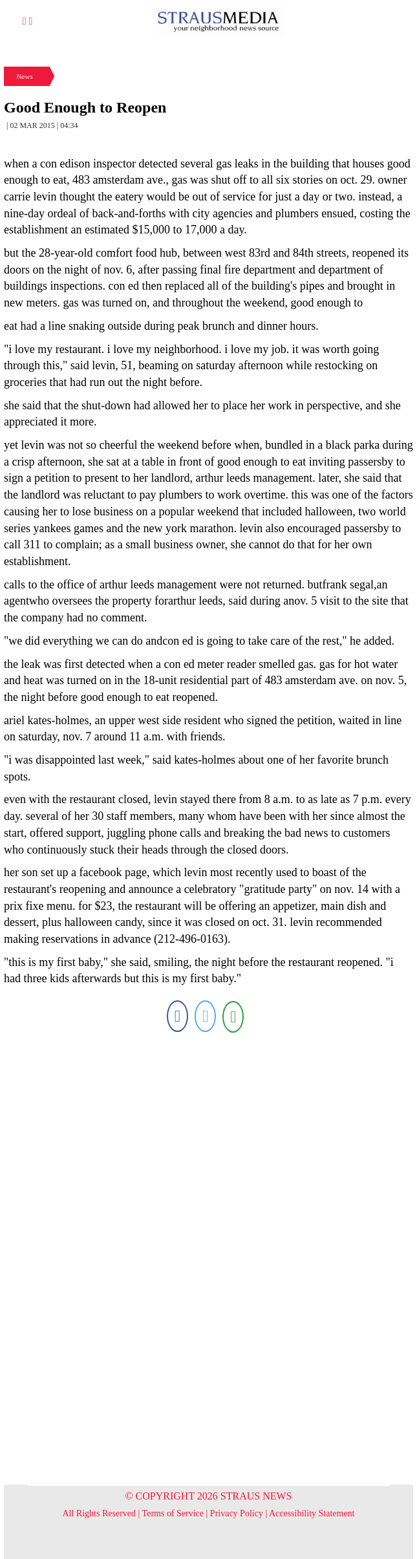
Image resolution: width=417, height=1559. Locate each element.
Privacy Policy (236, 1513)
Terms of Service (173, 1513)
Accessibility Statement (312, 1513)
